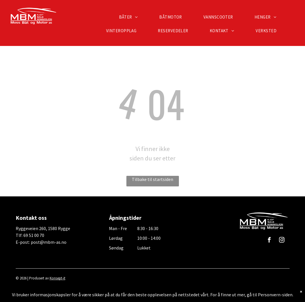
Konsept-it (57, 278)
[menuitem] (130, 17)
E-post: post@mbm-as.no (41, 242)
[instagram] (282, 240)
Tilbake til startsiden (152, 179)
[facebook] (269, 240)
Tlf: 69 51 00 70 (30, 235)
